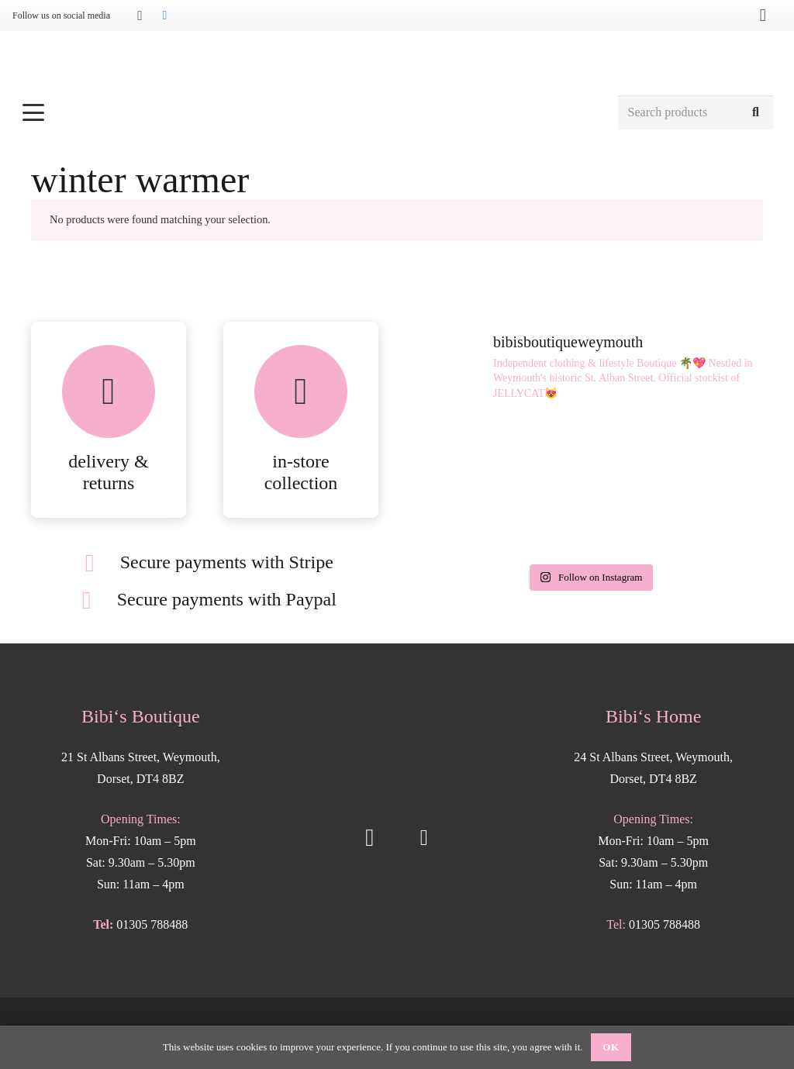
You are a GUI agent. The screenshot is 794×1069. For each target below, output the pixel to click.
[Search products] (695, 112)
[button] (311, 112)
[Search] (755, 112)
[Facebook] (164, 15)
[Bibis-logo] (397, 62)
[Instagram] (139, 15)
